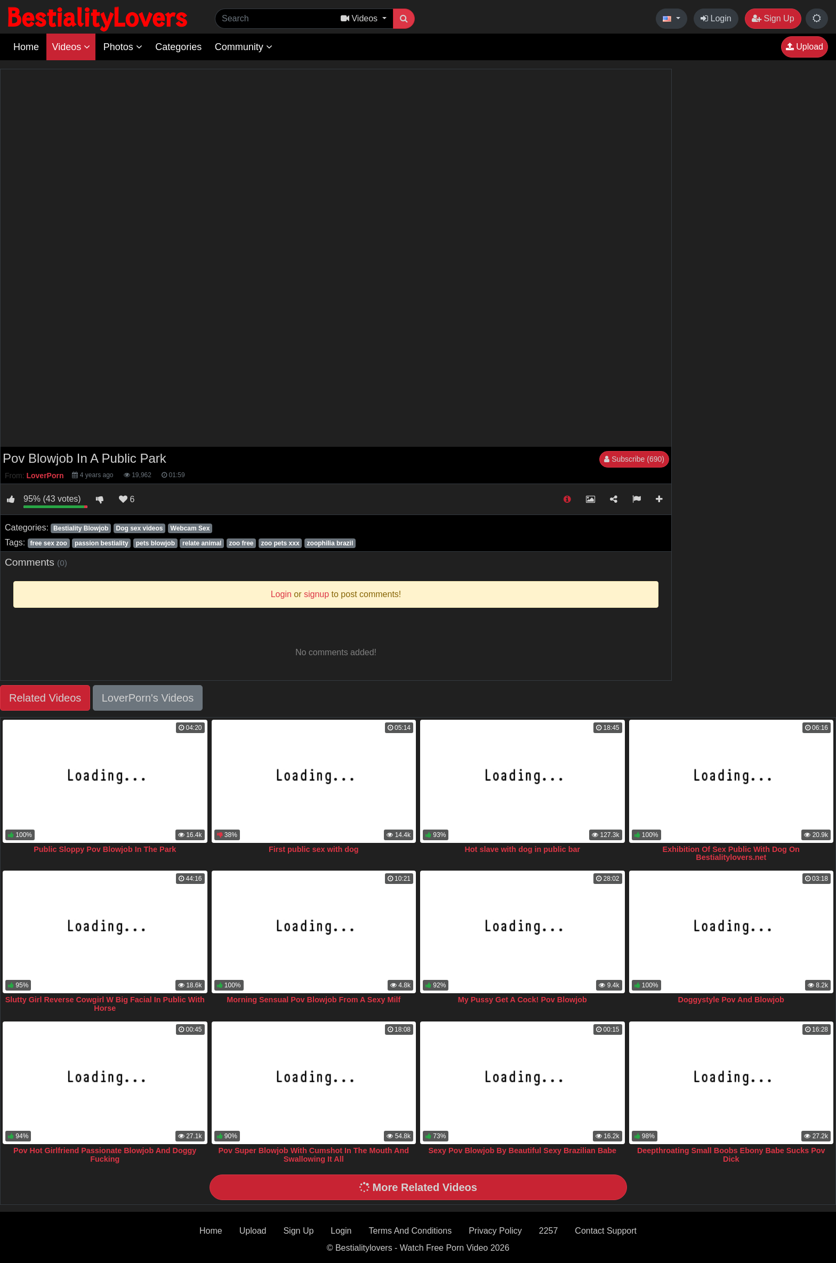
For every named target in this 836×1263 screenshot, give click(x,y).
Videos (71, 47)
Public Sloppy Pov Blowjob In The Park (105, 849)
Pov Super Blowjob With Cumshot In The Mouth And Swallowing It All (314, 1154)
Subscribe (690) (634, 459)
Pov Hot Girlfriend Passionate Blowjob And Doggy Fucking (104, 1154)
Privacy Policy (495, 1230)
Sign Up (773, 18)
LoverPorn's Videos (148, 698)
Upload (804, 46)
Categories (178, 47)
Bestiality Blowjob (80, 528)
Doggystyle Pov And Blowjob (731, 999)
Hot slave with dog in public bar (522, 849)
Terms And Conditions (410, 1230)
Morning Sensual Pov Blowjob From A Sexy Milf (313, 999)
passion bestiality (101, 543)
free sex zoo (48, 543)
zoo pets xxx (280, 543)
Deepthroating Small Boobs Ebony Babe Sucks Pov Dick (731, 1154)
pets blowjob (155, 543)
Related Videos (45, 698)
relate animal (201, 543)
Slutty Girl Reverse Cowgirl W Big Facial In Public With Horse (105, 1003)
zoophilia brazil (330, 543)
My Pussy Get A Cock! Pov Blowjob (522, 999)
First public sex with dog (314, 849)
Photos (122, 47)
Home (26, 47)
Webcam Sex (190, 528)
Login (716, 18)
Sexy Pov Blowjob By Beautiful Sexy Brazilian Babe (522, 1150)
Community (243, 47)
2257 (548, 1230)
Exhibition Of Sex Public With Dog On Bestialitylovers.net (731, 853)
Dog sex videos (139, 528)
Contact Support (606, 1230)
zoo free (241, 543)
